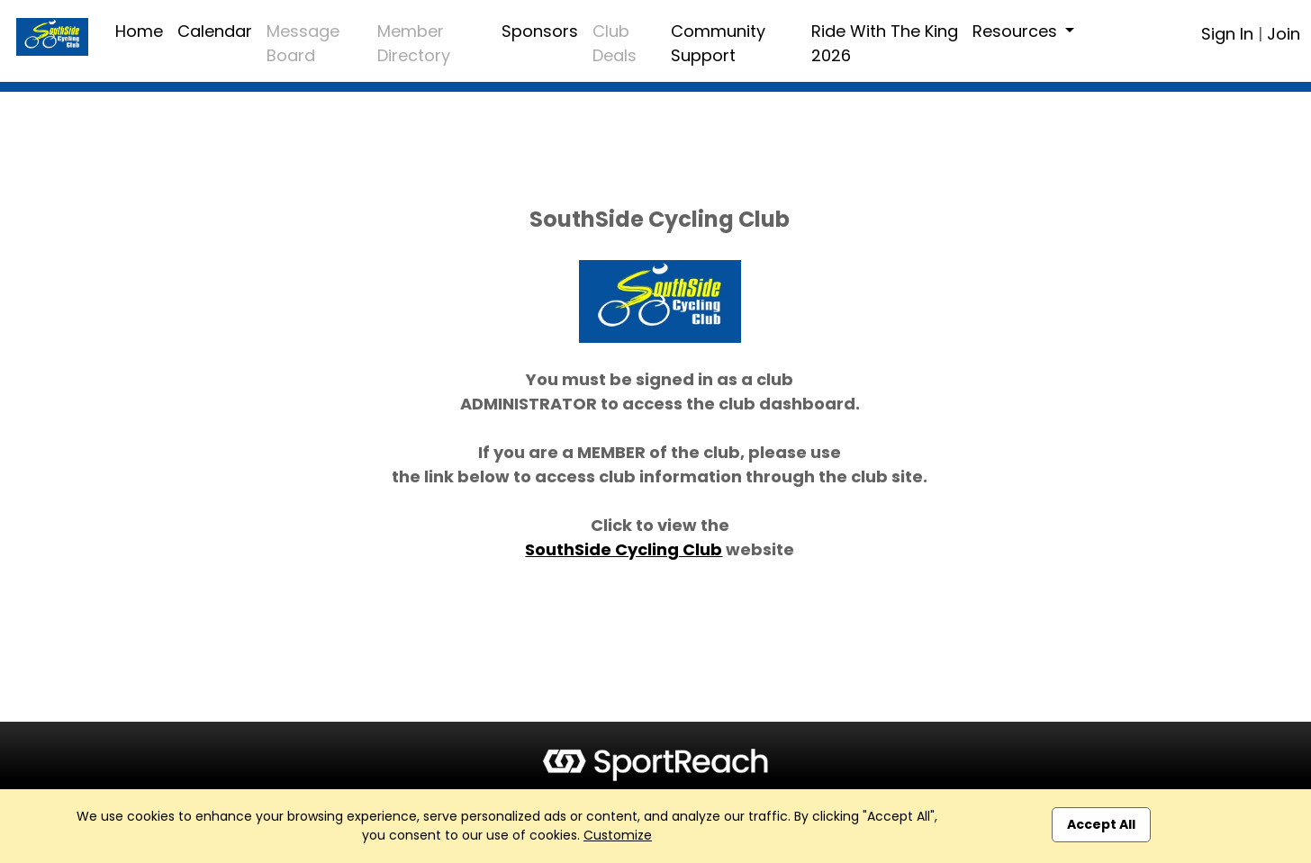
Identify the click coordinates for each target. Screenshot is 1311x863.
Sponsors (540, 31)
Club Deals (614, 43)
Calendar (214, 31)
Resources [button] (1017, 31)
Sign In (1227, 33)
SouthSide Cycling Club (623, 549)
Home (139, 31)
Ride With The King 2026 (884, 43)
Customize (617, 835)
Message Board (303, 43)
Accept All (1101, 824)
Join (1283, 33)
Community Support (718, 43)
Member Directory (413, 43)
